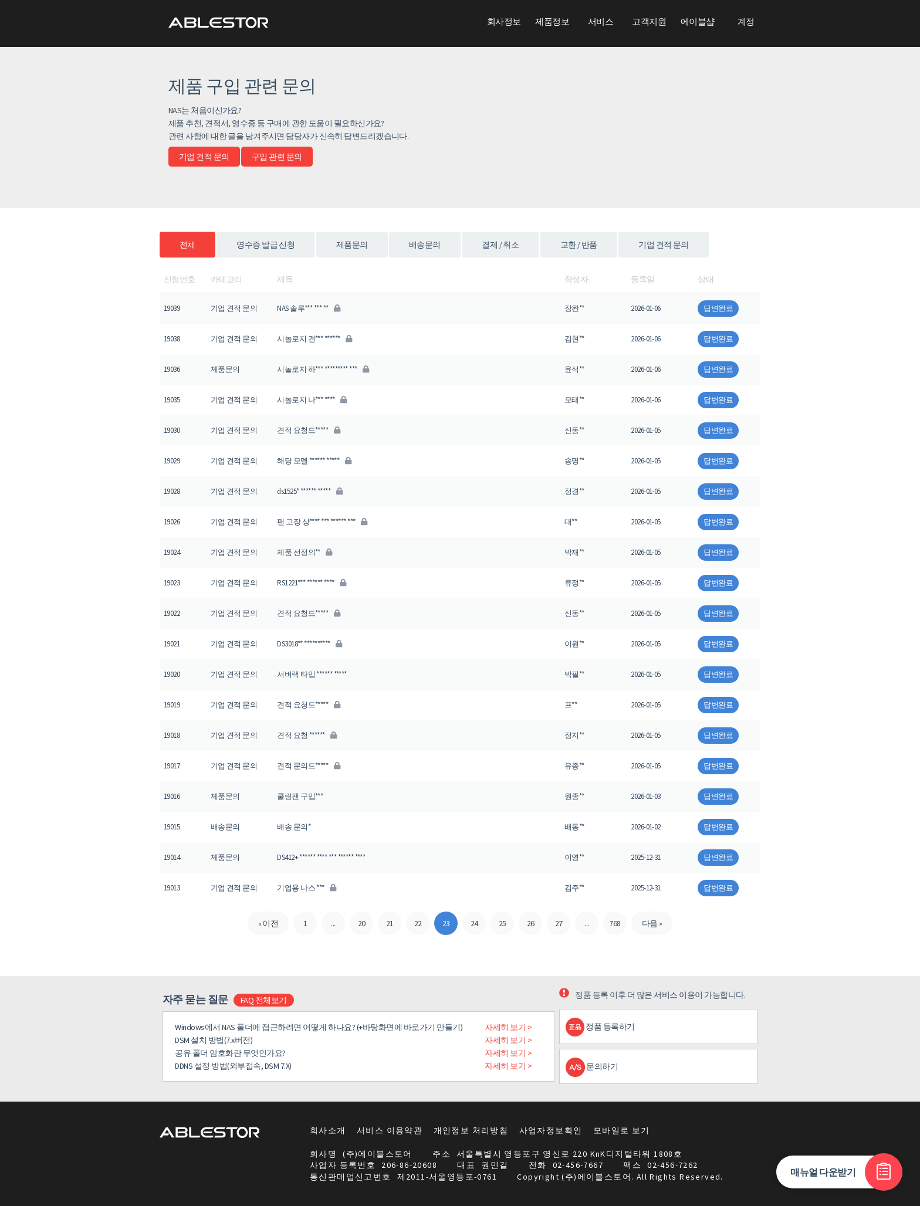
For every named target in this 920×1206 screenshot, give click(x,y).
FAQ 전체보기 (264, 1000)
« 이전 (268, 923)
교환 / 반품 (578, 244)
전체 (187, 244)
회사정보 (504, 21)
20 (362, 923)
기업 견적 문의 (204, 156)
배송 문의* (293, 827)
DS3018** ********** (309, 644)
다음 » (652, 923)
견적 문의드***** (308, 766)
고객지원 (649, 21)
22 (418, 923)
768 (614, 923)
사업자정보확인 (551, 1130)
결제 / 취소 (500, 244)
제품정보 (552, 21)
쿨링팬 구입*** (300, 796)
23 (446, 923)
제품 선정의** (304, 552)
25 (502, 923)
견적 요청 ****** (306, 735)
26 (531, 923)
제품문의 (352, 244)
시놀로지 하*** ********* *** (322, 369)
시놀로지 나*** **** (311, 400)
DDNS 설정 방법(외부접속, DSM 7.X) (233, 1066)
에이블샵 (698, 21)
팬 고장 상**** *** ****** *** (322, 522)
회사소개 (328, 1130)
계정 (746, 21)
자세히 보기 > (508, 1027)
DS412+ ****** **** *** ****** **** (321, 857)
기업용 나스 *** (306, 888)
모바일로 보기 (621, 1130)
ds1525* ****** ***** (309, 491)
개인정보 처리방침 (471, 1130)
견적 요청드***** (308, 430)
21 (390, 923)
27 (559, 923)
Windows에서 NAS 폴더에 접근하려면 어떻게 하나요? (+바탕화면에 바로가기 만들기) (318, 1027)
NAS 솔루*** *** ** (308, 308)
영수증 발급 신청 (265, 244)
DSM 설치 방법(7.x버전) (213, 1040)
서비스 (600, 21)
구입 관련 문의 (277, 156)
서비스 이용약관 (389, 1130)
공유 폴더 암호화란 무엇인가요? (230, 1053)
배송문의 (425, 244)
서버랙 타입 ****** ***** (311, 674)
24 (474, 923)
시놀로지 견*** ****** (314, 339)
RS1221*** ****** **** (311, 583)
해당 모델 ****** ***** (314, 461)
